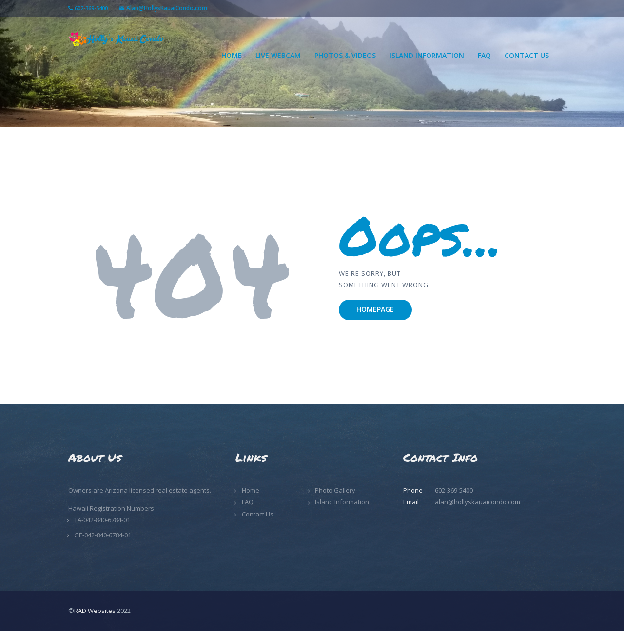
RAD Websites (95, 610)
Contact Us (257, 514)
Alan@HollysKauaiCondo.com (166, 8)
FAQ (248, 501)
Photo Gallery (335, 490)
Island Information (342, 501)
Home (250, 490)
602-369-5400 (91, 8)
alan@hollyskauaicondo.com (477, 501)
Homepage (375, 309)
